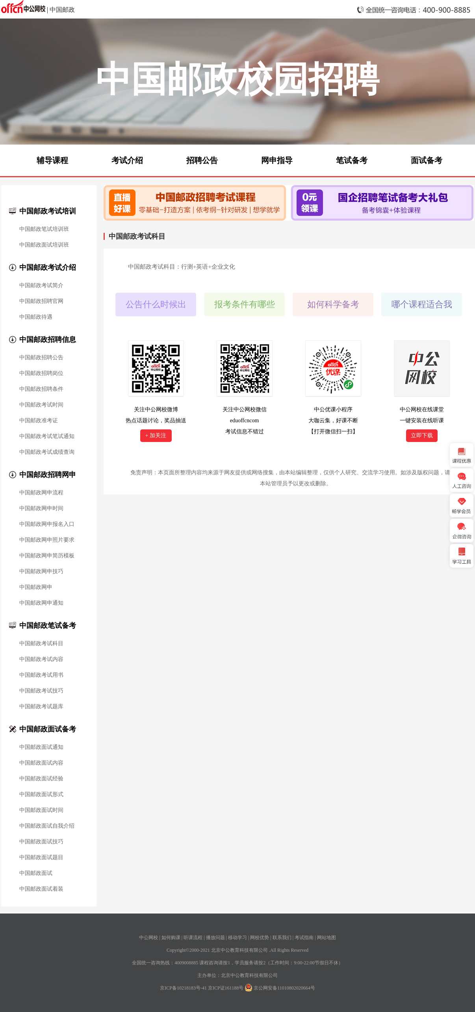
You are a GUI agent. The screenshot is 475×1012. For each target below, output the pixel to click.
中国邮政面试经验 (41, 779)
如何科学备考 (333, 304)
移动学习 (237, 937)
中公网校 (148, 937)
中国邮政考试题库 (41, 706)
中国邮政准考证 (38, 420)
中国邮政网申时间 (41, 508)
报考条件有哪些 (244, 304)
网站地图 (326, 937)
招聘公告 (202, 160)
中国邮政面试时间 (41, 810)
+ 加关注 (155, 435)
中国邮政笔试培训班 (44, 229)
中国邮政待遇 (35, 317)
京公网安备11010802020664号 (284, 988)
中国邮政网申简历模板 (46, 556)
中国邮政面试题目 (41, 857)
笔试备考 (351, 160)
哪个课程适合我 (422, 304)
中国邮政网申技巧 (41, 571)
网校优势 (259, 937)
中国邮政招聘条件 (41, 389)
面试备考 (426, 160)
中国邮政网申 (35, 587)
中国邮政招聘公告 (41, 357)
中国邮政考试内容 (41, 659)
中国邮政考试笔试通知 (46, 436)
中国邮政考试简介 (41, 285)
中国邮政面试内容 (41, 763)
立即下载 (422, 435)
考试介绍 (127, 160)
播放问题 (215, 937)
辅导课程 (52, 160)
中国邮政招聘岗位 (41, 373)
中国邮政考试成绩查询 (46, 452)
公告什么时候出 (156, 304)
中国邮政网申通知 (41, 603)
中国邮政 (62, 9)
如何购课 (170, 937)
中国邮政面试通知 (41, 747)
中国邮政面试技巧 (41, 842)
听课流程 (193, 937)
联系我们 (282, 937)
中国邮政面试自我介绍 (46, 826)
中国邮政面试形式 (41, 794)
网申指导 (277, 160)
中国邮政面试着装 (41, 889)
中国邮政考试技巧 (41, 691)
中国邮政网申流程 (41, 493)
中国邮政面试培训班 (44, 245)
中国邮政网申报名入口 (46, 524)
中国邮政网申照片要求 (46, 540)
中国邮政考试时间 (41, 405)
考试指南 (304, 937)
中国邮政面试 (35, 873)
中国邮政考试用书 (41, 675)
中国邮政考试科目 (41, 643)
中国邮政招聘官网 (41, 301)
